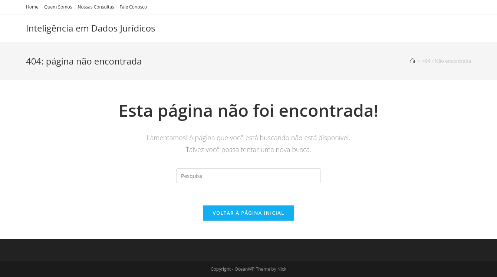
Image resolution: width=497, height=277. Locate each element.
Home (32, 7)
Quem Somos (58, 7)
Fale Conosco (133, 7)
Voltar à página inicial (248, 213)
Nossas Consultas (96, 7)
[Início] (412, 60)
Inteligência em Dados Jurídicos (90, 28)
